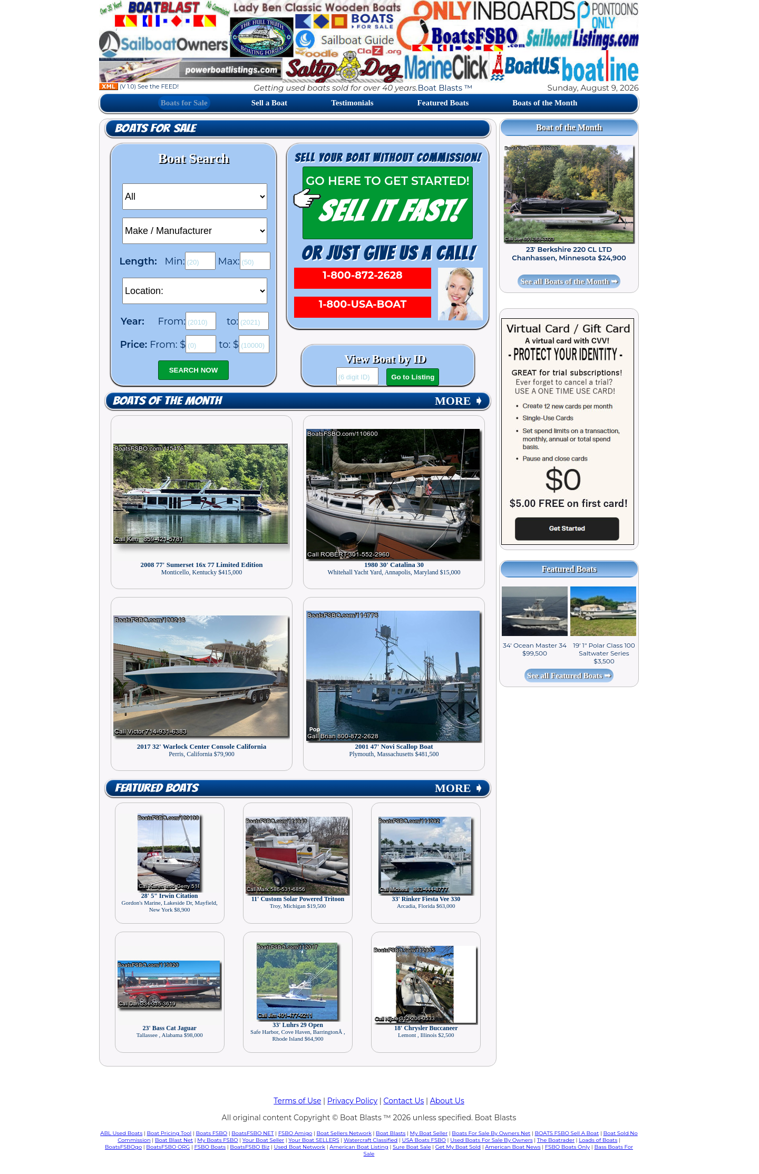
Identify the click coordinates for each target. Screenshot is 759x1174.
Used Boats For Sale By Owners (491, 1140)
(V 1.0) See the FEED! (139, 86)
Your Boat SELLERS (313, 1140)
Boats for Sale (184, 103)
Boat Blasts (390, 1133)
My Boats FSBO (217, 1140)
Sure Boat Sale (412, 1146)
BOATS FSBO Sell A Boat (567, 1133)
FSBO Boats (210, 1146)
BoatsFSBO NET (252, 1133)
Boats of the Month (544, 103)
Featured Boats (443, 103)
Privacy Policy (352, 1100)
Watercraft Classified (370, 1140)
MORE (459, 400)
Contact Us (404, 1100)
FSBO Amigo (295, 1133)
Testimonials (352, 103)
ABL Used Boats (121, 1133)
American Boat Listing (358, 1146)
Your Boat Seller (263, 1140)
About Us (447, 1100)
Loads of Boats (598, 1140)
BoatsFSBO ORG (168, 1146)
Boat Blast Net (174, 1140)
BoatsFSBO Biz (249, 1146)
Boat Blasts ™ (445, 88)
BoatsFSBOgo (123, 1146)
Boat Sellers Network (343, 1133)
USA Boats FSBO (424, 1140)
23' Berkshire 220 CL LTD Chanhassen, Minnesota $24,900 (569, 253)
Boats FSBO (212, 1133)
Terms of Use (297, 1100)
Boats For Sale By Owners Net (491, 1133)
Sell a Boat (269, 103)
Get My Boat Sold (458, 1146)
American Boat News (512, 1146)
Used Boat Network (300, 1146)
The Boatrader (556, 1140)
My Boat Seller (429, 1133)
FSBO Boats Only (567, 1146)
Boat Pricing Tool (169, 1133)
